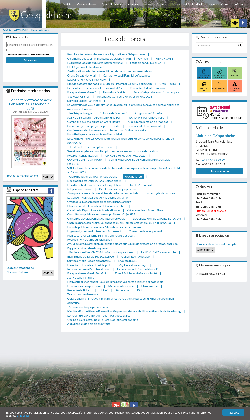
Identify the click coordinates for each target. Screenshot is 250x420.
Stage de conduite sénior (145, 62)
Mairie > (8, 30)
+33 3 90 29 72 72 (213, 160)
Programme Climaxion (149, 113)
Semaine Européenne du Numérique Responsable (139, 159)
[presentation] (30, 70)
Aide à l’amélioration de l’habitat (148, 121)
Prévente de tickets (79, 290)
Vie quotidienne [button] (86, 4)
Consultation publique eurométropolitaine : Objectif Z (101, 214)
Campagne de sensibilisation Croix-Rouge (93, 121)
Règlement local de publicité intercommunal (95, 62)
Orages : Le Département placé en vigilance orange (99, 201)
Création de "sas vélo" (113, 113)
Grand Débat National (81, 75)
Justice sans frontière (80, 277)
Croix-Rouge (167, 83)
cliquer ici (23, 416)
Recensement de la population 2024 (89, 239)
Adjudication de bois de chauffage (88, 323)
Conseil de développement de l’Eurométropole (96, 218)
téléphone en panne (79, 189)
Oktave (143, 58)
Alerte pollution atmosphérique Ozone (93, 176)
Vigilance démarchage (133, 265)
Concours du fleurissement (144, 126)
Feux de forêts (40, 30)
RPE (139, 290)
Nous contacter (219, 171)
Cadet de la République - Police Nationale (93, 210)
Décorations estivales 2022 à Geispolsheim (94, 180)
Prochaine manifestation (30, 90)
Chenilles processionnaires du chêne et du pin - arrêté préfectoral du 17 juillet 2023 (119, 222)
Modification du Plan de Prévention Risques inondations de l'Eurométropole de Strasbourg (124, 311)
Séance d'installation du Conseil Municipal (93, 117)
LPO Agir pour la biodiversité (85, 67)
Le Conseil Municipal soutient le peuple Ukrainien (98, 197)
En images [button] (240, 4)
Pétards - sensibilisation (82, 155)
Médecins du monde (121, 286)
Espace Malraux (25, 190)
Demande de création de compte (216, 244)
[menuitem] (67, 4)
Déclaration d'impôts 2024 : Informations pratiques (101, 252)
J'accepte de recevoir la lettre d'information (27, 54)
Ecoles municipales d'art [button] (187, 4)
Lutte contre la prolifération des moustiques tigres (98, 315)
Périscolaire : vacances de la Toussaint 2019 (94, 88)
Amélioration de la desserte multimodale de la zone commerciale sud (110, 71)
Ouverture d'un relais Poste (84, 159)
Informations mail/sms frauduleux (88, 269)
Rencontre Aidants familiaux (147, 88)
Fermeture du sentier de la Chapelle (89, 265)
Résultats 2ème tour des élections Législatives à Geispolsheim (106, 54)
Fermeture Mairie (114, 92)
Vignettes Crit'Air (78, 96)
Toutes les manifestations (22, 175)
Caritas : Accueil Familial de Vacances (126, 75)
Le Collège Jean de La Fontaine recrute (157, 218)
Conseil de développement (145, 231)
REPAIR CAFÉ (164, 58)
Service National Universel (84, 100)
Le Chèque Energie (80, 113)
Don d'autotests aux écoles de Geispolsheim (94, 185)
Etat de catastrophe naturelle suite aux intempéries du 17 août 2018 (109, 83)
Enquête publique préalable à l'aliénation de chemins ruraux (104, 227)
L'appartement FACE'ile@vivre (86, 79)
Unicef (103, 290)
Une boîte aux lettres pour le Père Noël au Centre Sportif (102, 319)
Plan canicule (149, 286)
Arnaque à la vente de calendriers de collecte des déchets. (103, 193)
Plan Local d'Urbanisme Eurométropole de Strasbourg (101, 235)
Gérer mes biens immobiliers (145, 210)
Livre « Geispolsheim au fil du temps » (156, 92)
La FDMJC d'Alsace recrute (158, 252)
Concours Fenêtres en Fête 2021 (125, 155)
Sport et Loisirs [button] (111, 4)
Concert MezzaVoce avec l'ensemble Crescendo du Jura (30, 104)
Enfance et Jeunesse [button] (139, 4)
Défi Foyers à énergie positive (117, 189)
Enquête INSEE (127, 260)
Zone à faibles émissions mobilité (136, 273)
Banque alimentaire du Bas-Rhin (87, 273)
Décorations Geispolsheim (84, 286)
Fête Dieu (73, 163)
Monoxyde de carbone (161, 193)
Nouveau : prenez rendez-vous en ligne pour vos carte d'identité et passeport (115, 281)
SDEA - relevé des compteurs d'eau (90, 147)
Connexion (205, 249)
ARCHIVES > (22, 30)
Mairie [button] (67, 4)
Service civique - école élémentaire (89, 260)
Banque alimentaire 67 (81, 92)
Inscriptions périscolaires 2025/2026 (90, 256)
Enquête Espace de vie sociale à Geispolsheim (95, 134)
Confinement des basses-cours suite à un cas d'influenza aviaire (106, 130)
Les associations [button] (218, 4)
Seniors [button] (161, 4)
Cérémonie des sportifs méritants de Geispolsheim (99, 58)
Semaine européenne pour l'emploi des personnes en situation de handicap (113, 151)
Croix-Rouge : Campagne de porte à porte (93, 126)
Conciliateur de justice (135, 256)
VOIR (48, 176)
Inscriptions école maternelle (146, 117)
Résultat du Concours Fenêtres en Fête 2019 (124, 96)
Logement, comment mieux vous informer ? (94, 231)
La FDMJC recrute (141, 185)
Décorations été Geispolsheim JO (138, 269)
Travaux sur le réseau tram (83, 294)
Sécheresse (122, 290)
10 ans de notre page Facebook (88, 307)
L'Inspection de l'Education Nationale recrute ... (96, 206)
